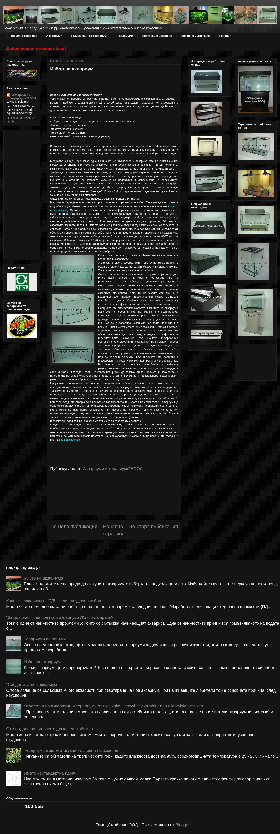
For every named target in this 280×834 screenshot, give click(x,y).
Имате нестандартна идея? (50, 773)
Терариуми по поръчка (46, 639)
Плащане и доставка (195, 35)
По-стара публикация (153, 526)
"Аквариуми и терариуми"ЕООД (23, 96)
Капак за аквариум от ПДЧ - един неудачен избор (53, 601)
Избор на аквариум (42, 661)
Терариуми (125, 35)
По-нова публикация (73, 526)
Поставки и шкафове (157, 35)
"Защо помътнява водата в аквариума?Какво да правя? (59, 617)
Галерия (225, 35)
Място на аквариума (43, 578)
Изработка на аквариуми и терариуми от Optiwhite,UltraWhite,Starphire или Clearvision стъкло (113, 706)
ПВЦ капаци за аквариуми (89, 35)
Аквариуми (54, 35)
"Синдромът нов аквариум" (32, 684)
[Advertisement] (114, 498)
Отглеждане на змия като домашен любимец (49, 729)
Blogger (182, 825)
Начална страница (24, 35)
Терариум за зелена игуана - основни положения (71, 750)
